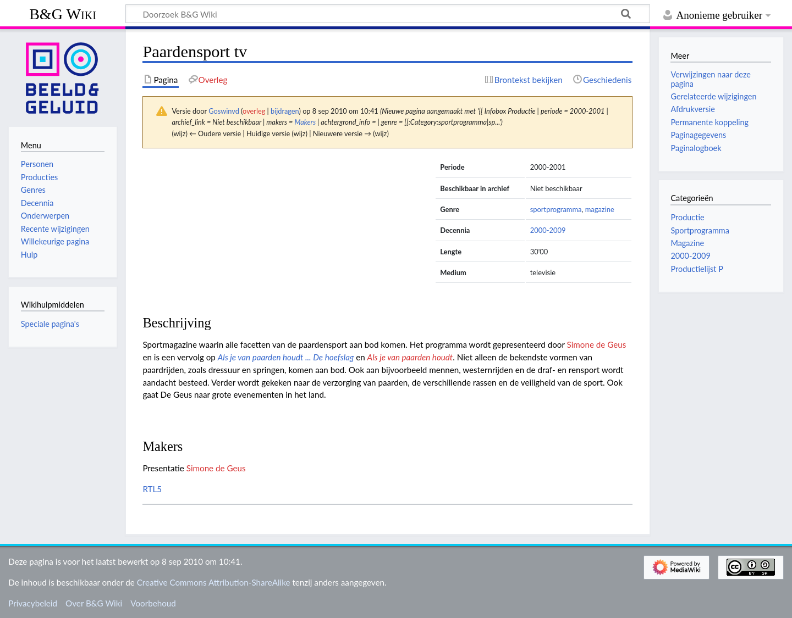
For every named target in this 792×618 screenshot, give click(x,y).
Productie (687, 217)
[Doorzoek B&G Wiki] (388, 14)
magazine (599, 209)
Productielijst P (696, 269)
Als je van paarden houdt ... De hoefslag (286, 357)
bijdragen (285, 111)
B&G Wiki (62, 14)
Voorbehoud (152, 603)
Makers (305, 122)
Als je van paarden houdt (410, 357)
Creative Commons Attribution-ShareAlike (213, 582)
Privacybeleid (32, 603)
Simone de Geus (596, 344)
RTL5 (152, 489)
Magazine (687, 243)
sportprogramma (556, 209)
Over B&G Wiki (93, 603)
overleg (254, 111)
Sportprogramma (699, 230)
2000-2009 (548, 230)
